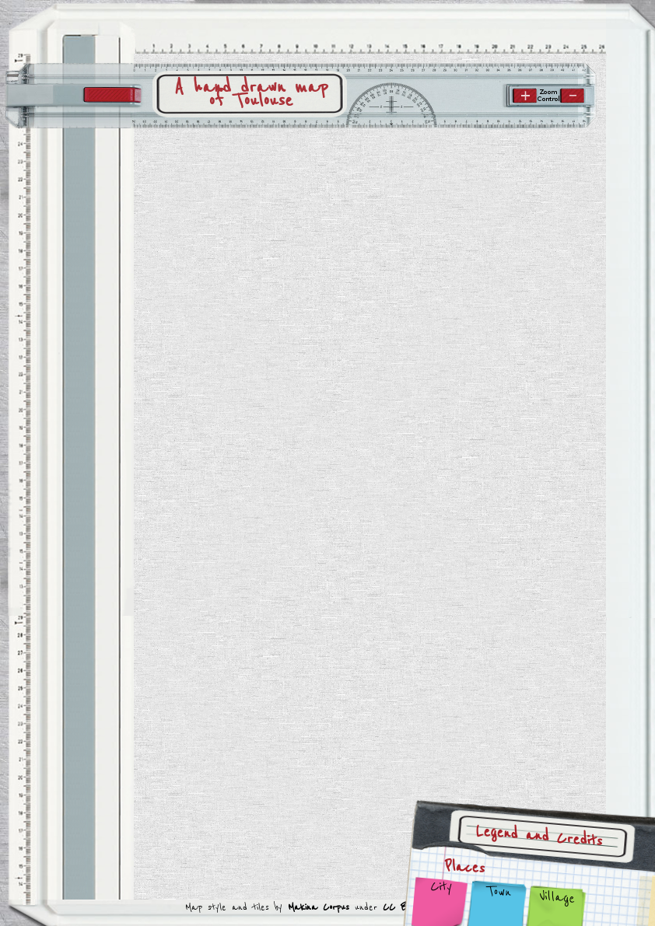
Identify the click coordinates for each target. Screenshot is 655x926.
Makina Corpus (318, 907)
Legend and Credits (539, 836)
